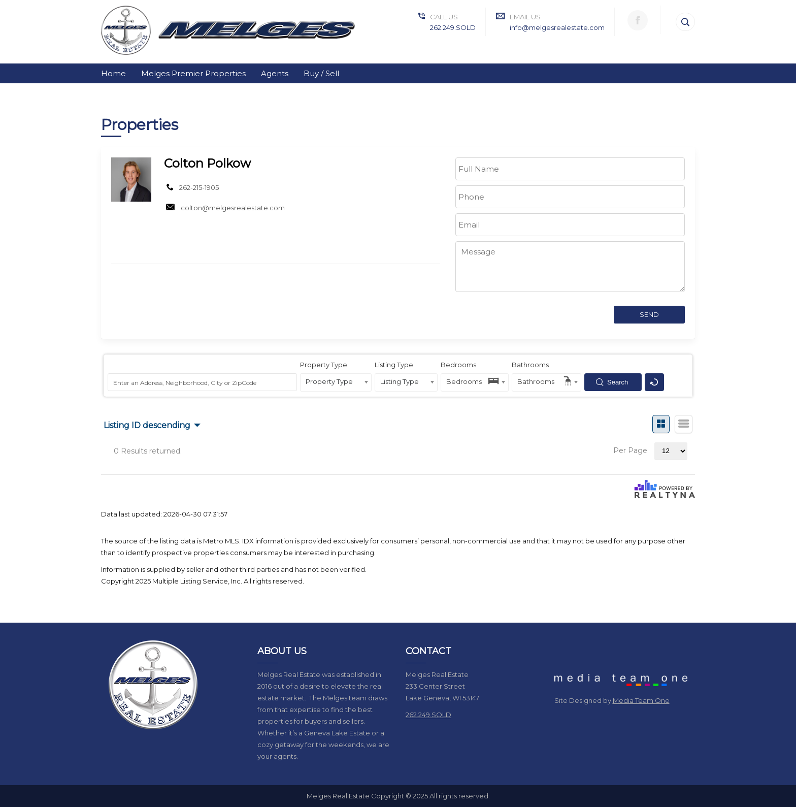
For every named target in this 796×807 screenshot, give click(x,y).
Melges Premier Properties (193, 73)
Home (113, 73)
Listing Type (394, 365)
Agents (274, 73)
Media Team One (641, 700)
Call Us (444, 17)
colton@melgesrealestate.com (233, 208)
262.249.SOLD (453, 27)
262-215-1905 (199, 187)
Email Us (525, 17)
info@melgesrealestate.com (557, 27)
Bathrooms (530, 365)
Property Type (323, 365)
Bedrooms (458, 365)
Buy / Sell (321, 73)
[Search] (685, 22)
